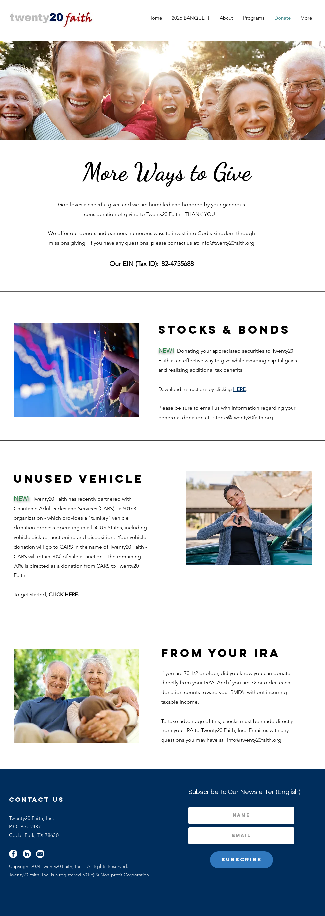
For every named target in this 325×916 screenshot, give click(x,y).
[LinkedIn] (27, 854)
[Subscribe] (241, 859)
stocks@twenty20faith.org (243, 417)
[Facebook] (13, 854)
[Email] (40, 854)
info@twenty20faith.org (227, 243)
